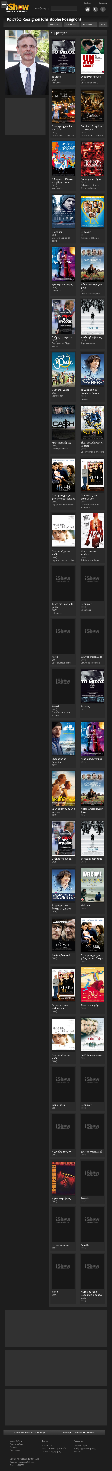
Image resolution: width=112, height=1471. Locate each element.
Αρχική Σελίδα (16, 1441)
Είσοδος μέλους (16, 1444)
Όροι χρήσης (15, 1450)
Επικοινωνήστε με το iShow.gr (29, 1432)
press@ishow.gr (28, 1462)
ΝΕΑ (103, 24)
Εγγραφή (103, 3)
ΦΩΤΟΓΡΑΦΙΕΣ (89, 24)
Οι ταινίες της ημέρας (51, 1451)
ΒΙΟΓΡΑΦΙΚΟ (55, 24)
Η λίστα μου (47, 1445)
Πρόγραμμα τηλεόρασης (85, 1448)
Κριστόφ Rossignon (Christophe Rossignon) (44, 19)
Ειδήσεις (78, 1451)
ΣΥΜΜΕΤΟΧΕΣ (71, 24)
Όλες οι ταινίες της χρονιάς (54, 1448)
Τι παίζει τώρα (80, 1445)
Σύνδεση (87, 3)
